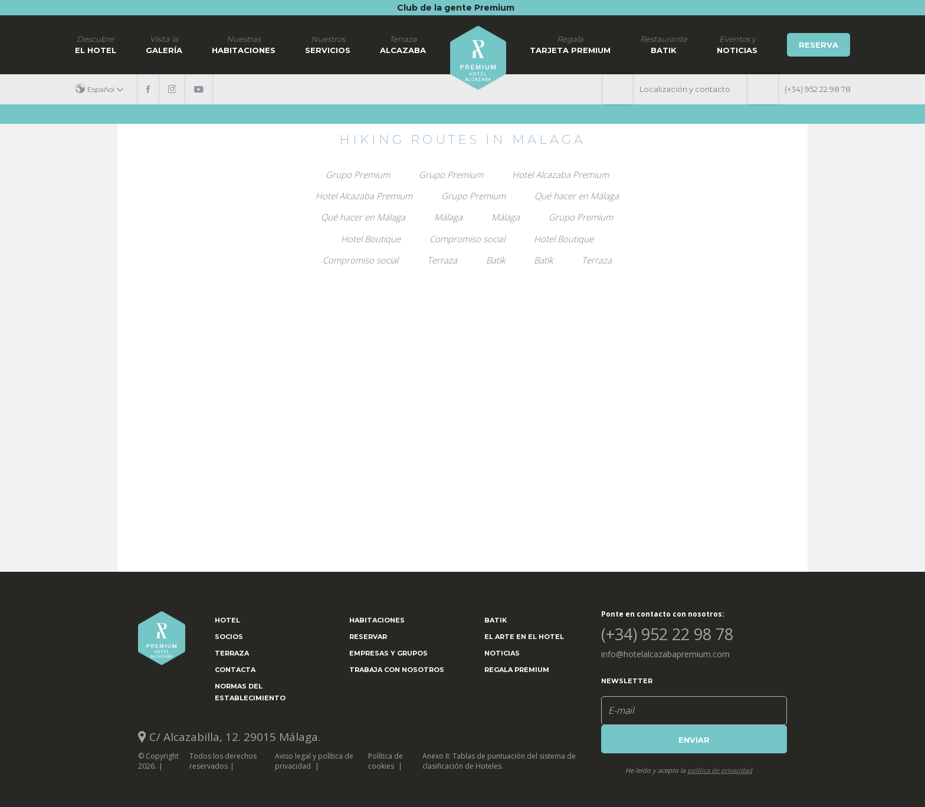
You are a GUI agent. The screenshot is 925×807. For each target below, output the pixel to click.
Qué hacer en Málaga (576, 196)
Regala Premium (516, 670)
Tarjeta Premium (570, 44)
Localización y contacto (684, 89)
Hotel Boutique (371, 239)
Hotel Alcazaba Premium (560, 174)
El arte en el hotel (524, 637)
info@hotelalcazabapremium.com (665, 654)
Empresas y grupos (388, 653)
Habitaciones (243, 44)
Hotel (227, 620)
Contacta (235, 670)
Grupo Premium (358, 174)
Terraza (442, 260)
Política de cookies (385, 761)
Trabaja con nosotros (396, 670)
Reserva (818, 45)
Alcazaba (403, 44)
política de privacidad (719, 770)
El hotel (95, 44)
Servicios (327, 44)
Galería (164, 44)
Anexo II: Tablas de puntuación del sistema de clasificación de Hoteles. (499, 761)
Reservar (368, 637)
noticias (737, 44)
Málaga (448, 217)
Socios (229, 637)
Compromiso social (467, 239)
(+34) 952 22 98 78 (818, 89)
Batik (663, 44)
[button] (104, 89)
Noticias (502, 653)
